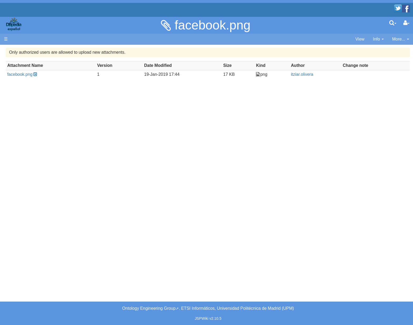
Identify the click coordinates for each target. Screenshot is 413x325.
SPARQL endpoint (31, 101)
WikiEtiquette (26, 140)
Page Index (25, 158)
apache (14, 24)
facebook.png (212, 25)
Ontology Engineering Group (149, 308)
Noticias (22, 77)
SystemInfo (25, 164)
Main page (14, 56)
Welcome (23, 71)
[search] (393, 23)
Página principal (19, 50)
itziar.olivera (328, 74)
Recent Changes (30, 134)
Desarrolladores (29, 86)
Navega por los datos (34, 110)
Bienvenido (24, 65)
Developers (25, 92)
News (38, 77)
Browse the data (29, 116)
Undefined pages (30, 152)
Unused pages (28, 146)
